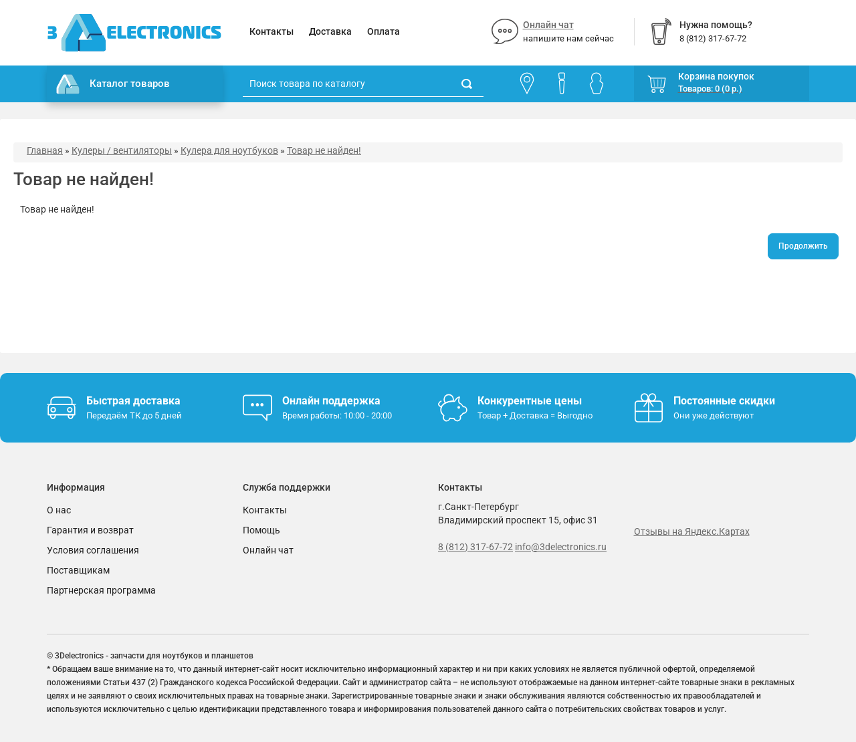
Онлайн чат (548, 24)
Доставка (330, 31)
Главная (45, 150)
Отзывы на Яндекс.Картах (692, 531)
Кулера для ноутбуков (229, 150)
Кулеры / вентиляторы (122, 150)
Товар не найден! (324, 150)
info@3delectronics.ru (561, 546)
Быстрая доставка (133, 400)
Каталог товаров (113, 84)
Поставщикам (78, 570)
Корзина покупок (716, 76)
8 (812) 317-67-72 (475, 546)
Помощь (261, 530)
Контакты (271, 31)
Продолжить (803, 246)
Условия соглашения (93, 550)
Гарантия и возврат (90, 530)
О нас (59, 510)
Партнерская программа (101, 590)
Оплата (383, 31)
